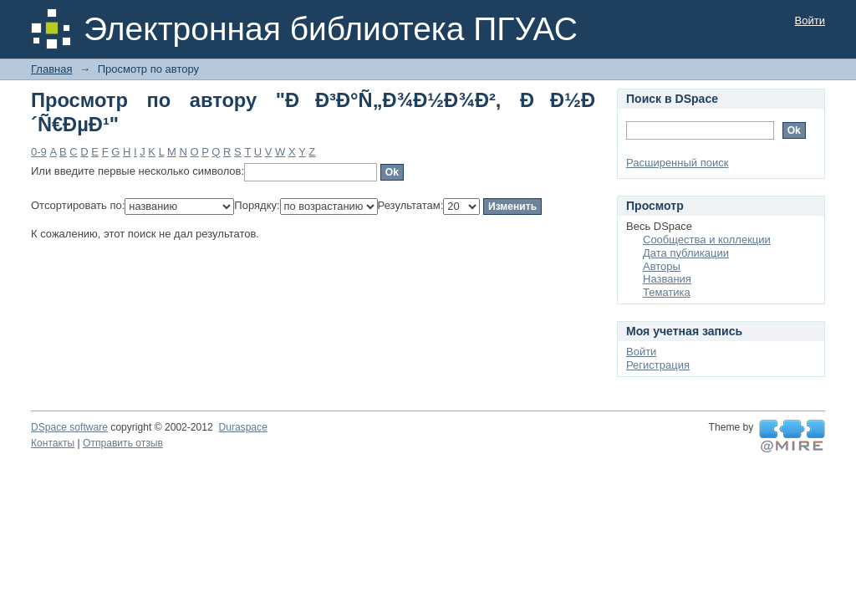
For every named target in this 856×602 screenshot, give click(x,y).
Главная (51, 69)
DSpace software (69, 427)
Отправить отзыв (123, 443)
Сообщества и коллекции (707, 239)
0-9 (39, 151)
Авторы (661, 266)
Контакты (52, 443)
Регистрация (658, 365)
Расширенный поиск (677, 162)
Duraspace (242, 427)
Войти (810, 20)
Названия (667, 279)
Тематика (666, 292)
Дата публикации (686, 253)
